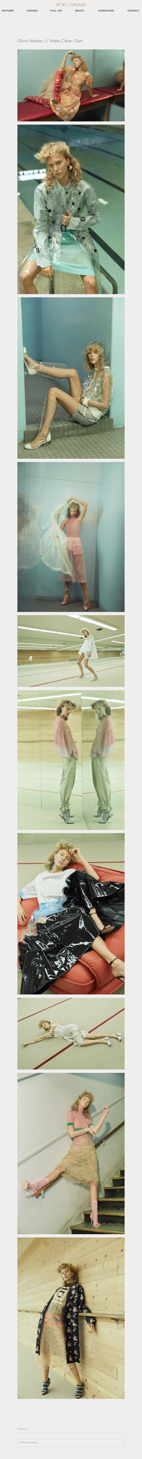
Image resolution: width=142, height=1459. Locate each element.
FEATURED (8, 10)
